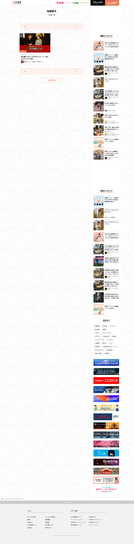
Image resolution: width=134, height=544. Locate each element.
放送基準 (47, 522)
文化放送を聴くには (32, 525)
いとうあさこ (110, 340)
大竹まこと (98, 336)
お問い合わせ (48, 527)
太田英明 (97, 343)
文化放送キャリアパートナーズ (78, 522)
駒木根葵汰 (110, 350)
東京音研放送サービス (76, 525)
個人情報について (49, 525)
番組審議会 (48, 519)
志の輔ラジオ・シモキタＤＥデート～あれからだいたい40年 (34, 58)
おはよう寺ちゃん (99, 350)
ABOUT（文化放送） (31, 517)
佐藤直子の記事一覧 (19, 499)
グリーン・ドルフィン (94, 525)
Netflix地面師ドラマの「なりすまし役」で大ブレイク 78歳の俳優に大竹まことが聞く (112, 93)
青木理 (104, 343)
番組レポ (23, 51)
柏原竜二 (114, 336)
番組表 (28, 519)
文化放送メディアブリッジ (95, 519)
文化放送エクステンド (94, 522)
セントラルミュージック (76, 519)
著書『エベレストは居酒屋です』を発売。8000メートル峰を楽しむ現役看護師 (111, 153)
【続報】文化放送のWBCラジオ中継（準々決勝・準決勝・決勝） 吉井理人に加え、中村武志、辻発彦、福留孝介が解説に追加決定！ (112, 261)
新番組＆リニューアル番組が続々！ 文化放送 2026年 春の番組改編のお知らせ (111, 57)
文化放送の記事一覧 (8, 499)
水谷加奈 (105, 326)
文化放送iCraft (92, 517)
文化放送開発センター (76, 517)
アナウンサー (113, 326)
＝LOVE (111, 343)
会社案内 (29, 527)
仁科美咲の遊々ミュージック (110, 346)
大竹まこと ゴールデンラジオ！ (103, 333)
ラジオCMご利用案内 (50, 517)
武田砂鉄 (97, 346)
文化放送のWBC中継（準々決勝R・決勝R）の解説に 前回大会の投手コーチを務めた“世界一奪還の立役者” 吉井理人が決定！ (112, 298)
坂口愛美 (97, 329)
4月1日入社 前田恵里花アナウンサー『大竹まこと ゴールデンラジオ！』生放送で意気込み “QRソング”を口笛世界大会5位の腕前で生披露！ (112, 46)
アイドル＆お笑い (80, 3)
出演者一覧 (30, 522)
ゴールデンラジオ (99, 340)
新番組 (104, 329)
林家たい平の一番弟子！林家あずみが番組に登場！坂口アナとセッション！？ (112, 129)
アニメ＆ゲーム (64, 3)
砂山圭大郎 (106, 336)
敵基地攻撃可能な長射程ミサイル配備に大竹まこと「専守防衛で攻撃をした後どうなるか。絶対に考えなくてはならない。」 (112, 70)
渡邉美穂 (97, 326)
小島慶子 (107, 353)
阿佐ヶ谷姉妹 (98, 353)
